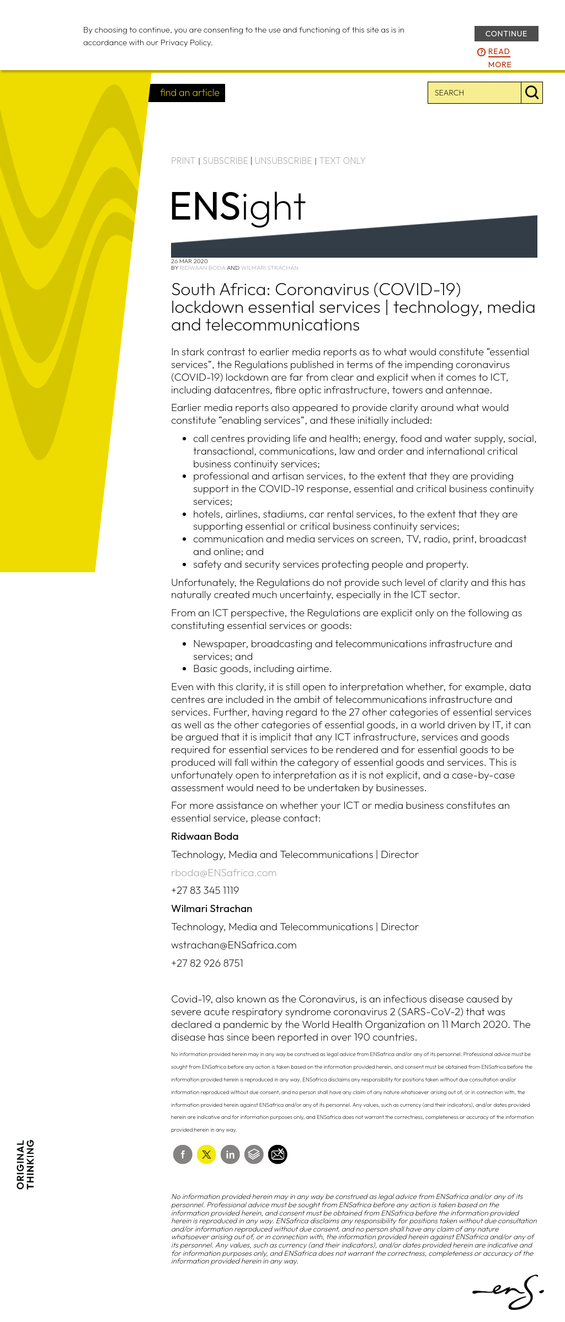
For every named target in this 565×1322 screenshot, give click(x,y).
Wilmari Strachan (270, 267)
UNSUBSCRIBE (283, 160)
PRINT (183, 160)
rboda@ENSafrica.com (224, 872)
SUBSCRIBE (225, 160)
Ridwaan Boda (203, 267)
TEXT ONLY (342, 160)
